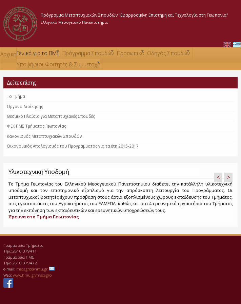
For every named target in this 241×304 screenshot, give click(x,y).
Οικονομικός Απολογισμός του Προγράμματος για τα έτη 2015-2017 (73, 146)
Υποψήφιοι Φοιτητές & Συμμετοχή (58, 65)
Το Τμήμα (16, 96)
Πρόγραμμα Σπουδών (88, 53)
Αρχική (8, 54)
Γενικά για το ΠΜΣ (38, 53)
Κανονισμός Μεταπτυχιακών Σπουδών (44, 136)
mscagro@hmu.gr (32, 269)
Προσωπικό (130, 53)
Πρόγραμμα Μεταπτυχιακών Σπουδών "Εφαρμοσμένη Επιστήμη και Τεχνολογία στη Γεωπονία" (134, 15)
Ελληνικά (237, 45)
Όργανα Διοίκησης (25, 106)
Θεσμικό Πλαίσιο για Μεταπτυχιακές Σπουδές (51, 116)
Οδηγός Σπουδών (168, 53)
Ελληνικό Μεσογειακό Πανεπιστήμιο (74, 22)
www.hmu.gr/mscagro (32, 275)
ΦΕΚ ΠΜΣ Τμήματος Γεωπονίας (36, 126)
